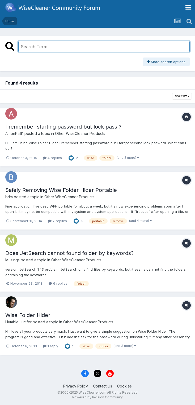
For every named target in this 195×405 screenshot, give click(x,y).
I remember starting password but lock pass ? (63, 127)
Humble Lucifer (18, 322)
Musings (12, 260)
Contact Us (102, 386)
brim (9, 197)
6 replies (58, 283)
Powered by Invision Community (97, 397)
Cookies (124, 386)
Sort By (182, 96)
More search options (166, 62)
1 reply (50, 346)
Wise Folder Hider (27, 315)
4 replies (52, 158)
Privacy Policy (75, 386)
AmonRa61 (14, 133)
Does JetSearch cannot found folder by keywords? (69, 253)
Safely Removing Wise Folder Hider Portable (61, 190)
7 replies (57, 221)
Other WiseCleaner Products (80, 133)
